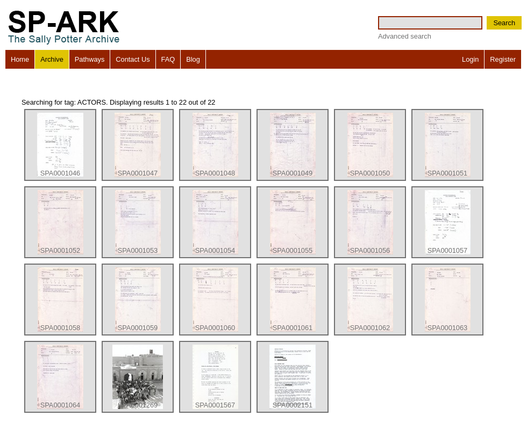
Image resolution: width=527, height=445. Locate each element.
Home (20, 59)
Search (504, 23)
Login (470, 59)
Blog (193, 59)
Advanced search (404, 36)
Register (503, 59)
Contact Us (132, 59)
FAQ (168, 59)
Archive (51, 59)
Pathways (89, 59)
